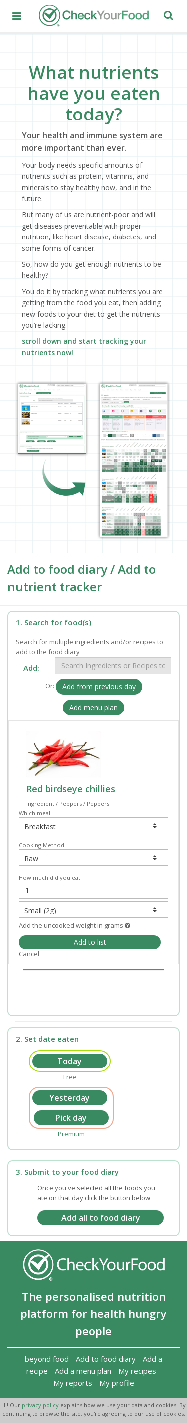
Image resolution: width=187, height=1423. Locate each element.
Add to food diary (106, 1359)
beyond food (47, 1359)
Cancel (29, 953)
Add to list (90, 942)
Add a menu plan (83, 1371)
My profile (116, 1383)
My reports (72, 1383)
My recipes (137, 1371)
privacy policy (41, 1405)
